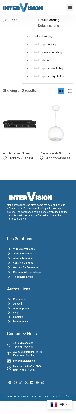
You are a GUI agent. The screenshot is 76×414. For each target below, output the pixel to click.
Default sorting (43, 36)
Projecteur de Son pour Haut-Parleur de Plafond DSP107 (56, 153)
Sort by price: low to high (49, 68)
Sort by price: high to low (49, 76)
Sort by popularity (45, 44)
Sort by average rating (48, 52)
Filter (10, 20)
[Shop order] (55, 20)
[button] (69, 7)
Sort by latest (42, 60)
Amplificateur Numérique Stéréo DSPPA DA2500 (19, 153)
